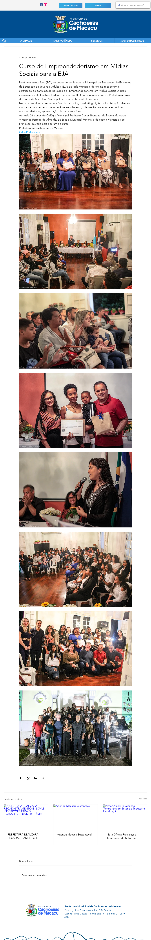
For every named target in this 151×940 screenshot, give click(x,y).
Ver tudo (143, 798)
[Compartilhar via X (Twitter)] (28, 778)
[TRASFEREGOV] (70, 5)
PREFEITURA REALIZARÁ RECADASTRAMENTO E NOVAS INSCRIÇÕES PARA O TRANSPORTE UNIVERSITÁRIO (25, 836)
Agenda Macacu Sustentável (74, 834)
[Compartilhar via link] (43, 778)
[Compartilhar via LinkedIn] (35, 778)
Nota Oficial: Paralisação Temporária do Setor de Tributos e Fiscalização (121, 836)
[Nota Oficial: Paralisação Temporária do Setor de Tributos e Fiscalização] (125, 816)
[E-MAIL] (98, 5)
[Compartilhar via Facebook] (20, 778)
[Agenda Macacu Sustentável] (75, 816)
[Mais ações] (130, 57)
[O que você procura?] (132, 5)
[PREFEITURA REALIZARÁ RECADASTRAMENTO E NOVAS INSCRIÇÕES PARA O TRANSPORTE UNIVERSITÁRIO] (26, 816)
